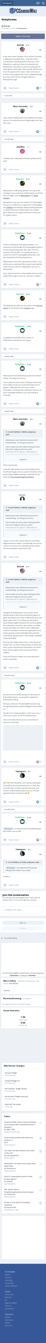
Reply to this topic (23, 36)
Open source (9, 1320)
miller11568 (10, 1129)
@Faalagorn (8, 829)
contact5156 (10, 1194)
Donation (14, 975)
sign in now (13, 900)
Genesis (7, 990)
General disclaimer (11, 1286)
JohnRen (21, 146)
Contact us (8, 1277)
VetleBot (9, 207)
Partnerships (9, 1294)
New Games (25, 195)
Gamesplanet (9, 1309)
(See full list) (13, 983)
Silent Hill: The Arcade (13, 1104)
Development (22, 28)
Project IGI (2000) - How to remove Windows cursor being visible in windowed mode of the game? (20, 1124)
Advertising (8, 1280)
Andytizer (32, 432)
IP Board (7, 1317)
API (6, 1300)
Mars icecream (20, 106)
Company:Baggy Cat (12, 1081)
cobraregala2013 (12, 1155)
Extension (8, 1297)
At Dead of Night (11, 1073)
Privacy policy (9, 1283)
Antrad (7, 26)
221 (28, 179)
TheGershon (11, 1168)
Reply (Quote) (14, 88)
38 (27, 45)
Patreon (32, 975)
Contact (27, 308)
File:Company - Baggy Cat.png (15, 1088)
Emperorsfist (11, 1207)
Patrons (7, 1323)
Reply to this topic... (13, 910)
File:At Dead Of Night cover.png (16, 1096)
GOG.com (8, 1306)
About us (8, 1275)
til (7, 1142)
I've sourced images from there (22, 477)
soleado (9, 1181)
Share (23, 923)
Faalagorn (21, 771)
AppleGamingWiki (11, 1303)
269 (29, 233)
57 (31, 106)
